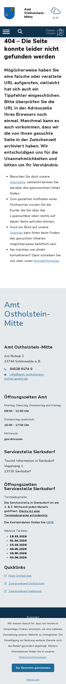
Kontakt (33, 617)
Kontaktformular (46, 261)
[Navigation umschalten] (6, 32)
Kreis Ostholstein (18, 576)
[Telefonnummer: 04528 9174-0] (33, 369)
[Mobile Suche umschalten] (20, 31)
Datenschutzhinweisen (32, 657)
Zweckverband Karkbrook (23, 591)
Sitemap (16, 233)
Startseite (17, 182)
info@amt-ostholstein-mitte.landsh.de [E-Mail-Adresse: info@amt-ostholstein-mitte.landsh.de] (24, 376)
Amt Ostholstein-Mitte (34, 13)
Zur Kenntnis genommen (33, 668)
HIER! (50, 522)
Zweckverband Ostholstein (24, 583)
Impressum (33, 679)
